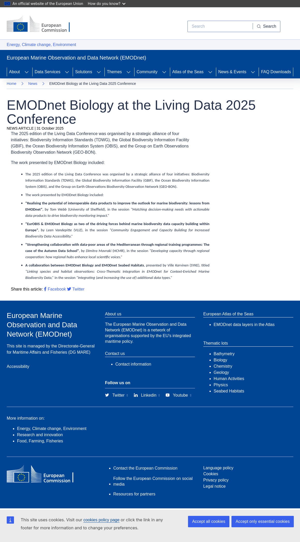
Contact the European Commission (145, 468)
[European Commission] (42, 24)
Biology (220, 360)
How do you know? (107, 3)
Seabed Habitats (229, 391)
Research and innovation (40, 435)
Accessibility (18, 366)
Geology (221, 372)
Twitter (75, 289)
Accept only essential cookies (263, 521)
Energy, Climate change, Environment (41, 44)
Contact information (133, 364)
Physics (221, 385)
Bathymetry (224, 354)
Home (11, 83)
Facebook (55, 289)
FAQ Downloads (276, 72)
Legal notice (214, 486)
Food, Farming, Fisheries (40, 441)
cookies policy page (101, 520)
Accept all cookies (208, 521)
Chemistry (223, 366)
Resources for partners (134, 494)
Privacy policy (216, 480)
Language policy (218, 468)
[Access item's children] (26, 71)
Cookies (210, 474)
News (32, 83)
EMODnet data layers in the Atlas (244, 324)
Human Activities (229, 378)
